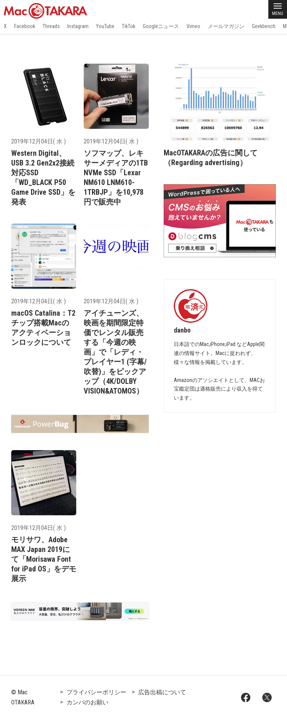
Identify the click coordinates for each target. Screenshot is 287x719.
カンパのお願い (87, 702)
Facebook (24, 26)
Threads (51, 26)
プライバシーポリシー (96, 692)
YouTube (105, 26)
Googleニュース (161, 26)
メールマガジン (226, 26)
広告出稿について (162, 692)
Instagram (78, 26)
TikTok (128, 26)
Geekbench (263, 26)
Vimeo (193, 26)
